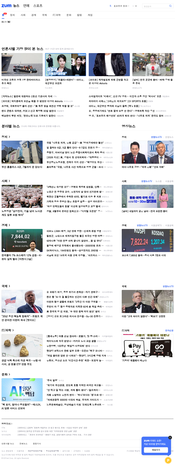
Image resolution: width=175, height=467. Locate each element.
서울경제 (169, 181)
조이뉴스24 (93, 87)
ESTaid (6, 458)
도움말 (87, 451)
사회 (23, 15)
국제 (44, 15)
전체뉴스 (23, 443)
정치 (12, 15)
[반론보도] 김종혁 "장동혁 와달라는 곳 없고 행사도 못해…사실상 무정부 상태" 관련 (52, 427)
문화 (68, 15)
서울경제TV (156, 225)
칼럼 (79, 15)
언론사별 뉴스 (8, 443)
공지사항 (66, 451)
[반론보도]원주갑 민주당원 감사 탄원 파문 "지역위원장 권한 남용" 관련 (47, 431)
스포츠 (37, 6)
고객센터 (77, 451)
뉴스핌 (159, 181)
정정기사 (6, 423)
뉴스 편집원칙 (7, 451)
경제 (33, 15)
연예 (26, 6)
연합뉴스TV (137, 87)
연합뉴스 (5, 87)
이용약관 (20, 451)
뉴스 (16, 6)
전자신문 (169, 330)
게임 (90, 15)
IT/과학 (57, 15)
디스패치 (48, 87)
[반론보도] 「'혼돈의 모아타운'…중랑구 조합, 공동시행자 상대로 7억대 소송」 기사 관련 (55, 434)
